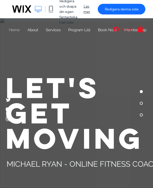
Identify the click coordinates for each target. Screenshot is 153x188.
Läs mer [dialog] (87, 9)
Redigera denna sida (121, 9)
